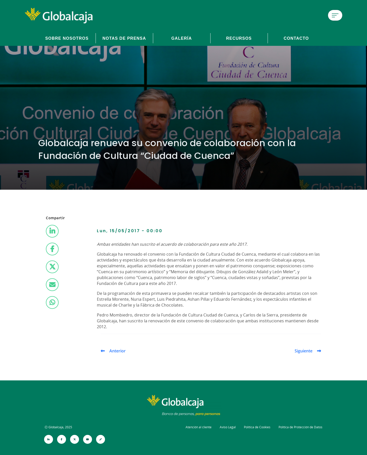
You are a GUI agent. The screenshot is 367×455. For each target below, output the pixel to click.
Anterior (117, 351)
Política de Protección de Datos (300, 427)
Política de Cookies (257, 427)
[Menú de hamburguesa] (335, 15)
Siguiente (303, 351)
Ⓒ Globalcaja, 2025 (58, 427)
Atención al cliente (199, 427)
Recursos (239, 38)
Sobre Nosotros (66, 38)
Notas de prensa (124, 38)
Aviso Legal (228, 427)
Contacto (296, 38)
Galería (181, 38)
